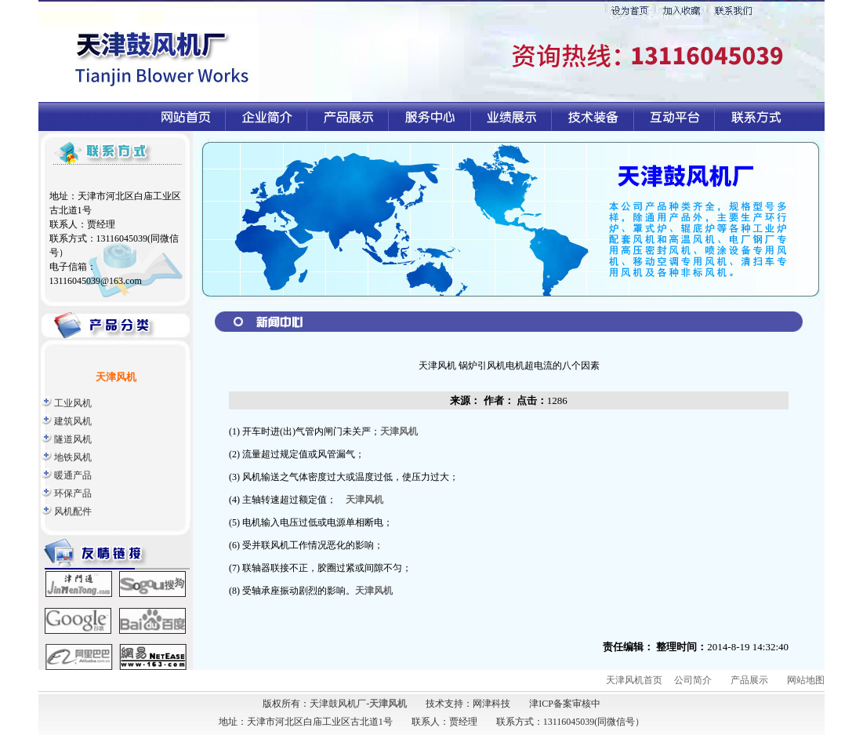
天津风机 (399, 431)
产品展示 (749, 680)
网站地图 (806, 680)
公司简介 (693, 680)
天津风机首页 (634, 680)
